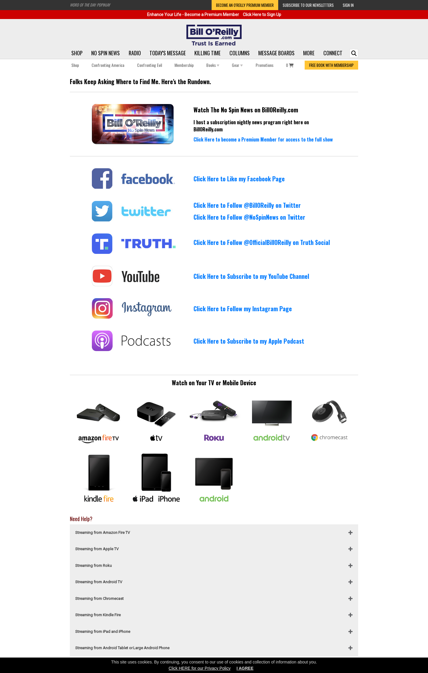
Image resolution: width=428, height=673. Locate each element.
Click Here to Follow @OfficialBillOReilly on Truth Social (261, 242)
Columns (239, 53)
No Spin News (105, 53)
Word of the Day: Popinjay (90, 5)
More (308, 53)
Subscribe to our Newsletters (308, 5)
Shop (77, 53)
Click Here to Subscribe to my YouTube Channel (251, 276)
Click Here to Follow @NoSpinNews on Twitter (249, 217)
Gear (237, 65)
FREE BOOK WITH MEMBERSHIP (331, 65)
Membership (184, 65)
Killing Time (207, 53)
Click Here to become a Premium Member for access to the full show (263, 139)
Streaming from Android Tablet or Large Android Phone (122, 648)
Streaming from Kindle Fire (98, 615)
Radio (135, 53)
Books (212, 65)
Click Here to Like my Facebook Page (239, 178)
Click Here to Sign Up (262, 14)
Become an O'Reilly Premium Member (245, 5)
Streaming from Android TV (98, 582)
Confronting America (108, 65)
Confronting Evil (149, 65)
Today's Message (168, 53)
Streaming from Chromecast (99, 598)
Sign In (348, 5)
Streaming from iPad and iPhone (102, 631)
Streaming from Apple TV (97, 549)
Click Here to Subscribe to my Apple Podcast (248, 340)
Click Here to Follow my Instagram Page (242, 308)
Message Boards (276, 53)
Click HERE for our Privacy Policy (200, 668)
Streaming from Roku (93, 565)
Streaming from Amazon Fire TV (102, 532)
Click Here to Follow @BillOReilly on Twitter (247, 205)
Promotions (264, 65)
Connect (332, 53)
